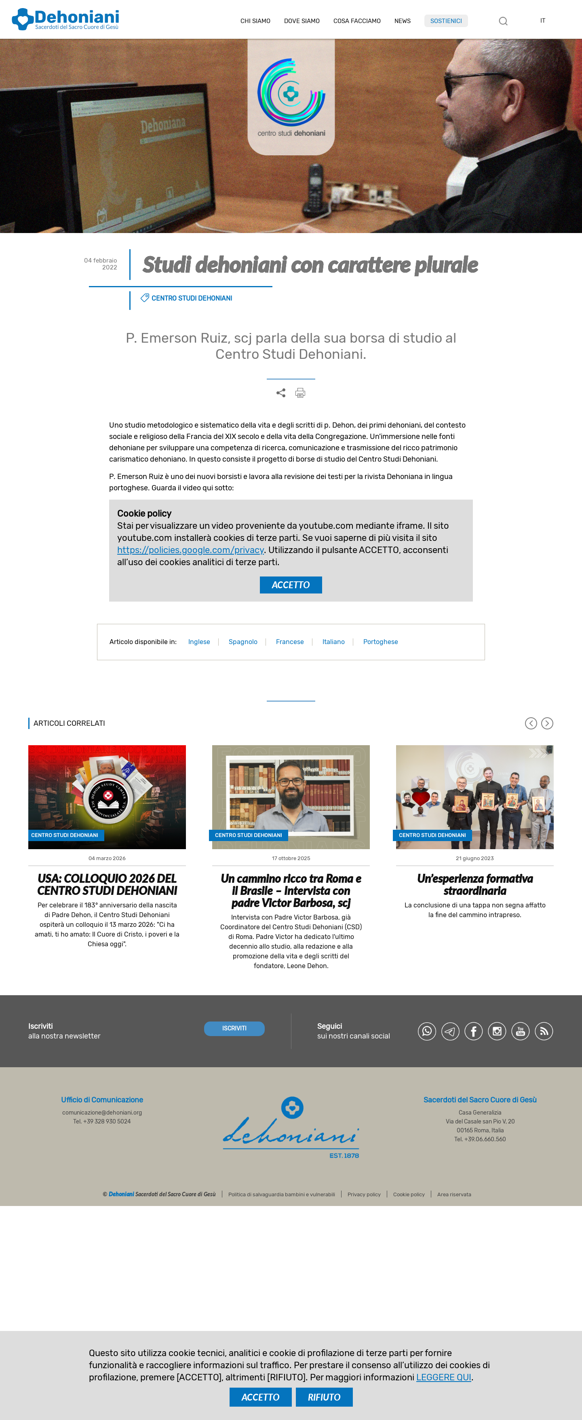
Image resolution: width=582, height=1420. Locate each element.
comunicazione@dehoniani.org (102, 1112)
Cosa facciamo (357, 21)
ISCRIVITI (234, 1028)
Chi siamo (255, 21)
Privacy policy (364, 1194)
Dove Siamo (302, 21)
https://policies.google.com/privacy (190, 550)
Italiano (334, 642)
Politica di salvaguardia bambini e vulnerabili (281, 1194)
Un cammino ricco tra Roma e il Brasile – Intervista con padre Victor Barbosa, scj (291, 890)
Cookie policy (409, 1194)
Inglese (199, 642)
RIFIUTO (324, 1397)
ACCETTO (291, 584)
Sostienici (446, 21)
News (402, 21)
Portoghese (380, 642)
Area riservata (454, 1194)
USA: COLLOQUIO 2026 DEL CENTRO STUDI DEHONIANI (107, 884)
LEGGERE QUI (443, 1377)
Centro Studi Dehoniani (192, 298)
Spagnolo (243, 642)
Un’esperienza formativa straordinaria (475, 884)
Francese (290, 642)
